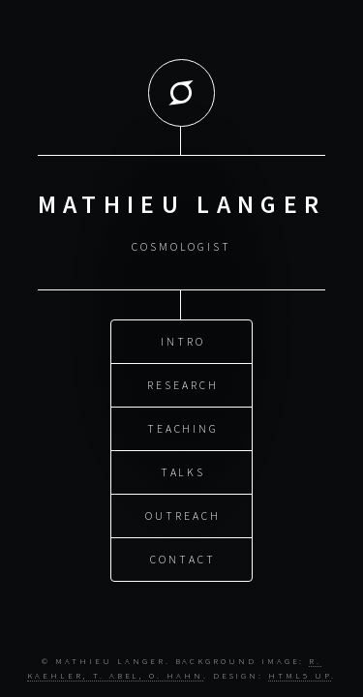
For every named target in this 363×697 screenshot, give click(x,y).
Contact (183, 558)
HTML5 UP (299, 675)
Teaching (183, 427)
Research (182, 384)
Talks (183, 471)
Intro (183, 340)
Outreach (182, 514)
